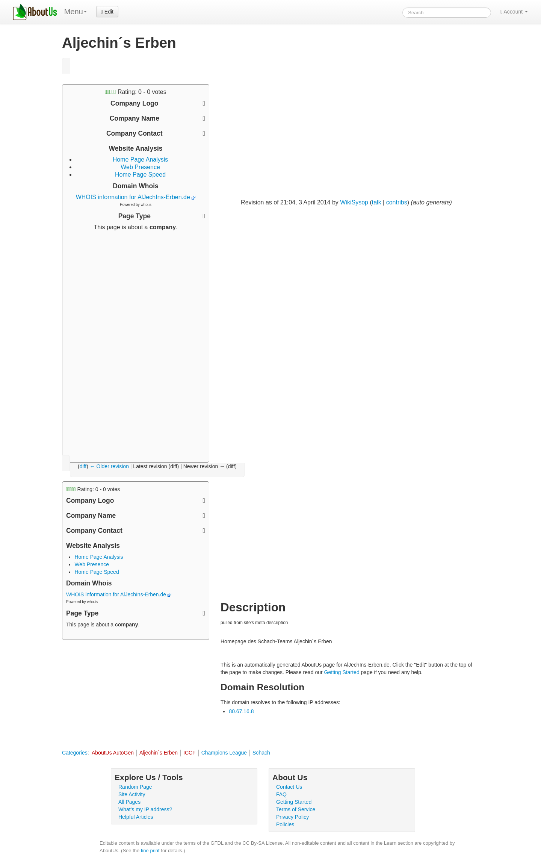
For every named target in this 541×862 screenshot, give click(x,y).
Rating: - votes (135, 92)
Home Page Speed (140, 174)
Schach (261, 753)
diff (83, 466)
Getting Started (342, 672)
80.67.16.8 (241, 711)
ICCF (189, 753)
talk (376, 202)
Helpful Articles (135, 817)
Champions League (224, 753)
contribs (396, 202)
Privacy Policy (292, 817)
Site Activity (131, 794)
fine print (150, 850)
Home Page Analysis (140, 159)
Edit (107, 12)
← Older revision (109, 466)
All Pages (129, 802)
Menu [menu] (75, 12)
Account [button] (514, 12)
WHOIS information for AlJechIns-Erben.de (136, 197)
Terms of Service (295, 809)
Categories (75, 753)
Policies (285, 824)
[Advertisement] (135, 344)
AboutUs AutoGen (113, 753)
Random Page (135, 787)
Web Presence (140, 167)
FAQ (281, 794)
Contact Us (289, 787)
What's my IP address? (145, 809)
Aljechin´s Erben (158, 753)
